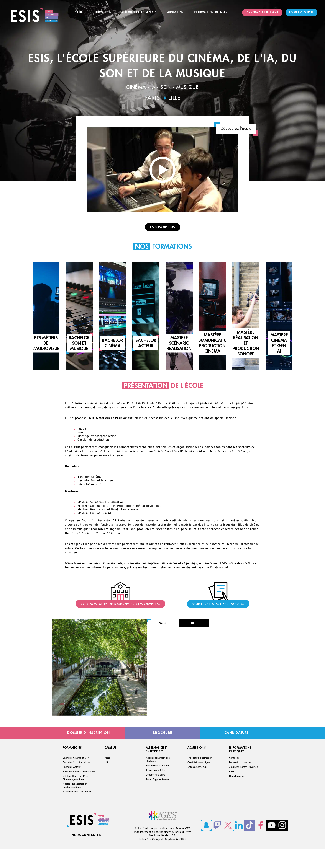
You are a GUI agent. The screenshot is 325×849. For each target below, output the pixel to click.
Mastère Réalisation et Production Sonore (75, 785)
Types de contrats (155, 770)
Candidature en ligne (198, 762)
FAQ (231, 771)
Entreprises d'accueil (157, 765)
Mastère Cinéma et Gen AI (77, 791)
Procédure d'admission (199, 757)
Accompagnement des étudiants (158, 759)
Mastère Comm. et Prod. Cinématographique (76, 777)
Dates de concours (197, 766)
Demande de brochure (241, 762)
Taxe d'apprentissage (157, 779)
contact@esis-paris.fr (177, 679)
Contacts (234, 757)
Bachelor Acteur (72, 766)
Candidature (175, 709)
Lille (174, 98)
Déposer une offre (155, 774)
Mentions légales (159, 835)
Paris (152, 98)
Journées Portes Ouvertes (243, 766)
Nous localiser (237, 775)
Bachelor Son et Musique (76, 762)
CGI (174, 835)
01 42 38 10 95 (173, 684)
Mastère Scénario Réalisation (79, 771)
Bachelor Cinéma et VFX (76, 757)
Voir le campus (220, 709)
